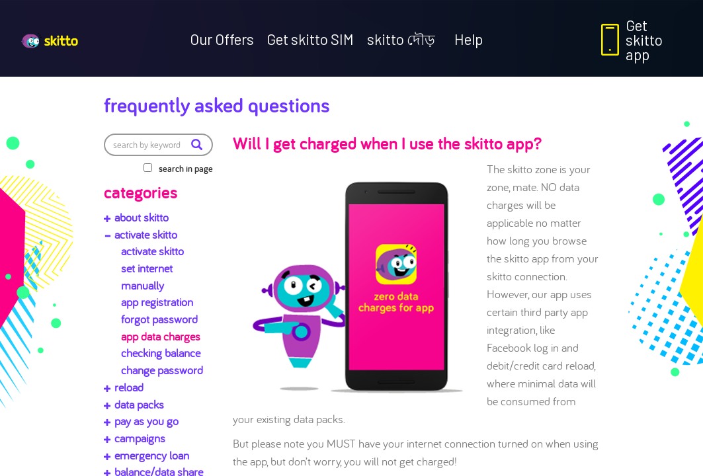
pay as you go (146, 420)
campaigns (139, 438)
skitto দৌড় (401, 39)
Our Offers (222, 39)
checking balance (160, 352)
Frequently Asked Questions (217, 104)
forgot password (159, 319)
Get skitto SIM (310, 39)
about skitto (141, 217)
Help (468, 39)
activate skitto (145, 234)
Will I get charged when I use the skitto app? (387, 143)
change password (162, 369)
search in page (186, 169)
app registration (157, 301)
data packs (139, 404)
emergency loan (151, 455)
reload (129, 387)
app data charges (160, 336)
